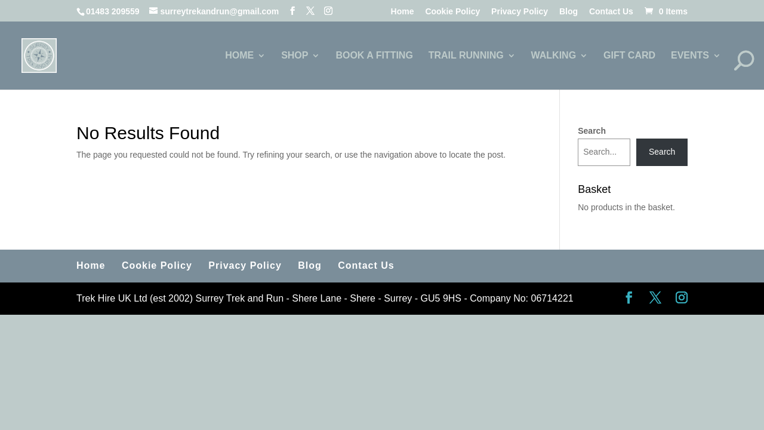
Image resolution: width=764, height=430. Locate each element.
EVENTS (690, 55)
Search (592, 131)
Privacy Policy (519, 11)
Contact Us (611, 11)
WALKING (554, 55)
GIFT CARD (629, 55)
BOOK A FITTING (373, 55)
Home (402, 11)
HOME (239, 55)
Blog (568, 11)
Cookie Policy (452, 11)
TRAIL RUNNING (466, 55)
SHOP (294, 55)
